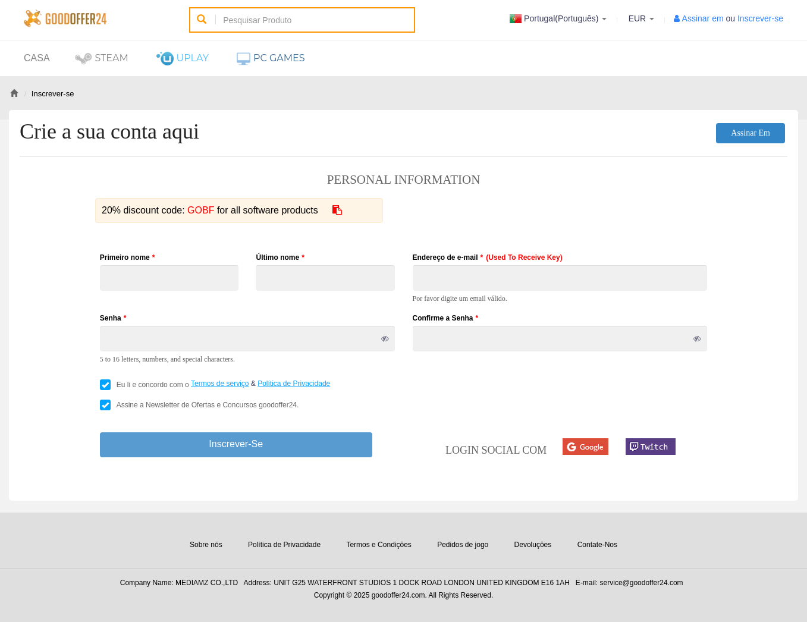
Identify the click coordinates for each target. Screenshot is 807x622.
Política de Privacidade (294, 383)
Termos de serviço (220, 383)
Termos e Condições (378, 545)
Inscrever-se (760, 18)
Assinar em (703, 18)
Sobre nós (206, 545)
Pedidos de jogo (462, 545)
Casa (37, 58)
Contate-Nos (597, 545)
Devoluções (533, 545)
